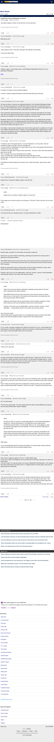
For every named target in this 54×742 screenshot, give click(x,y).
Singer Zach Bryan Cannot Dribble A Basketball (13, 557)
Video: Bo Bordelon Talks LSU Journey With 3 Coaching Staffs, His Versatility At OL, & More (26, 543)
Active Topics (4, 716)
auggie (6, 20)
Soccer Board (4, 642)
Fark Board (3, 678)
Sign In (2, 719)
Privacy (18, 731)
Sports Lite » (4, 551)
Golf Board (3, 639)
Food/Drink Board (5, 687)
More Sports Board (5, 633)
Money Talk (4, 674)
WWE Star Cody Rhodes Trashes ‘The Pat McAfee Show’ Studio (18, 563)
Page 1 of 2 (48, 14)
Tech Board (4, 649)
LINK (2, 74)
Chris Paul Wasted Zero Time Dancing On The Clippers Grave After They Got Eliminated (24, 560)
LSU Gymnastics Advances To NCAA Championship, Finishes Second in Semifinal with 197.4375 (27, 536)
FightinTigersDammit (10, 177)
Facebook (3, 607)
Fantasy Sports (4, 636)
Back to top (3, 726)
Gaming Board (4, 681)
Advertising (24, 731)
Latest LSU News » (6, 530)
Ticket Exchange (5, 691)
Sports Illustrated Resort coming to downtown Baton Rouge (17, 566)
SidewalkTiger (8, 398)
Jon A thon (7, 324)
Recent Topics (4, 713)
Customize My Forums (6, 699)
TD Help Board (4, 694)
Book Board (4, 665)
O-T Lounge (4, 645)
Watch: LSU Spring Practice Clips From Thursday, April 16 (16, 546)
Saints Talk (3, 626)
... (12, 32)
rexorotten (7, 354)
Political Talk (4, 671)
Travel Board (4, 684)
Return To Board (4, 496)
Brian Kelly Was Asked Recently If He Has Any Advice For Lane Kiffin (19, 533)
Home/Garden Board (6, 652)
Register (3, 723)
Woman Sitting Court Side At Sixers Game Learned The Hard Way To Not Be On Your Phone (25, 554)
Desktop (28, 728)
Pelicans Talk (4, 629)
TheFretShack (8, 101)
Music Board (4, 668)
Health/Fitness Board (6, 658)
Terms (35, 731)
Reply (2, 33)
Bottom (6, 14)
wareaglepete (8, 46)
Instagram (13, 607)
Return (1, 14)
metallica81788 (8, 87)
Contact (31, 731)
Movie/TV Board (5, 662)
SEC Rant (3, 623)
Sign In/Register (49, 726)
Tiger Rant (3, 617)
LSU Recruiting (4, 620)
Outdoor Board (4, 655)
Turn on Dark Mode (27, 735)
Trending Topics (5, 710)
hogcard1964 (8, 36)
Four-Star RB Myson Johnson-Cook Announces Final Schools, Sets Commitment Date (24, 540)
